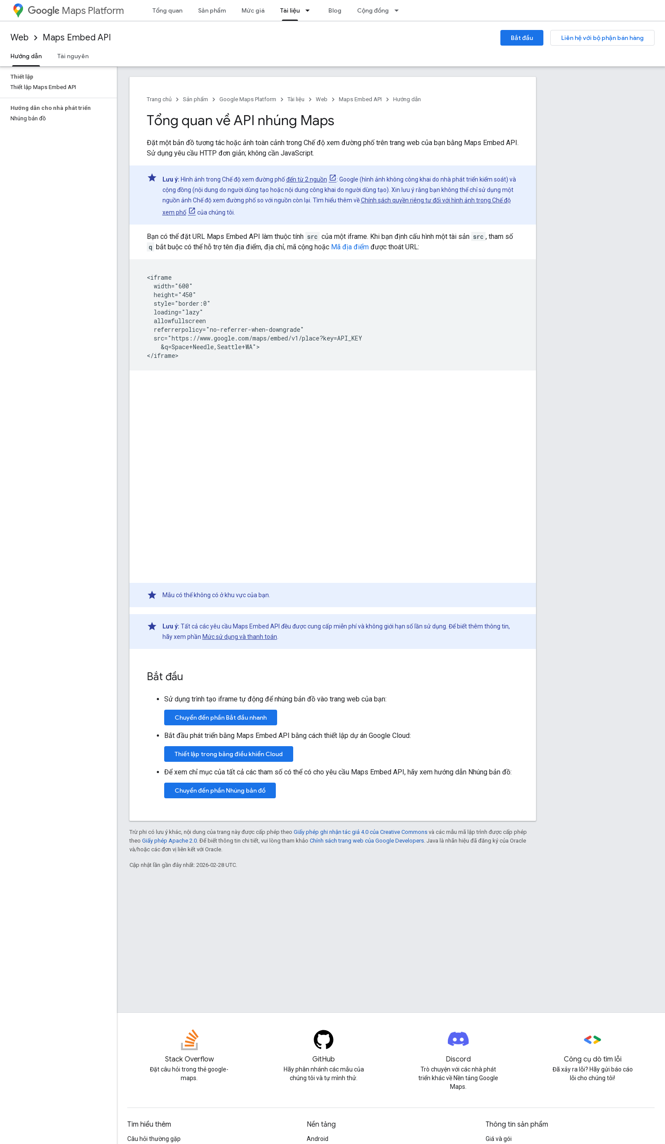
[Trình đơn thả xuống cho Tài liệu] (310, 10)
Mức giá (253, 10)
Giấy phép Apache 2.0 (169, 840)
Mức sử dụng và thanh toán (239, 636)
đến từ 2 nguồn (306, 179)
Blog (334, 10)
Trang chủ (159, 99)
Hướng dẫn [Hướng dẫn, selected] (26, 56)
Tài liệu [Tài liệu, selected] (290, 10)
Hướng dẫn (407, 99)
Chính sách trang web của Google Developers (367, 840)
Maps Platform (76, 11)
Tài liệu (296, 99)
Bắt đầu (522, 38)
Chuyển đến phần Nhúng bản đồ (220, 790)
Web (19, 37)
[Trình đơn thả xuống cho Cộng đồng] (399, 10)
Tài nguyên (73, 56)
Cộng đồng (373, 10)
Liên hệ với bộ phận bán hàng (602, 38)
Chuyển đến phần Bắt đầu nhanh (221, 717)
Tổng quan (167, 10)
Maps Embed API (77, 37)
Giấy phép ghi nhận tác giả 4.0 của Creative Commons (360, 832)
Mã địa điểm (350, 247)
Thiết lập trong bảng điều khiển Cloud (229, 754)
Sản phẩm (212, 10)
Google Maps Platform (247, 99)
